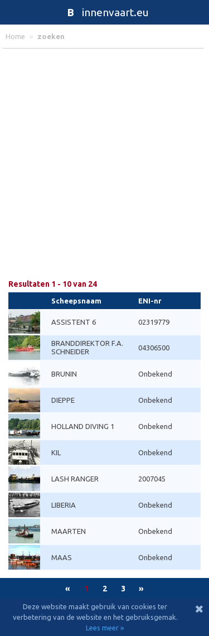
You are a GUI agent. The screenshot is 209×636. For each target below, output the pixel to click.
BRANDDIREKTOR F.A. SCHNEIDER (87, 347)
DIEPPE (63, 400)
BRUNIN (64, 374)
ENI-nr (150, 301)
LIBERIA (63, 505)
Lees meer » (105, 628)
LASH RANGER (75, 479)
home (15, 36)
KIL (56, 452)
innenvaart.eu (104, 12)
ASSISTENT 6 (73, 322)
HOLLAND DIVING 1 (82, 426)
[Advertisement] (104, 164)
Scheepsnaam (76, 301)
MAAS (61, 557)
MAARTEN (68, 531)
